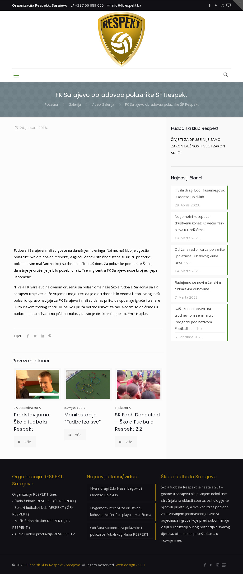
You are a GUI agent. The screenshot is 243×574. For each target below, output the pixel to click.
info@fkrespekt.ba (126, 5)
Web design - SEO (130, 564)
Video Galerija (103, 104)
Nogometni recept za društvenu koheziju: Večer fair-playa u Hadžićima (199, 223)
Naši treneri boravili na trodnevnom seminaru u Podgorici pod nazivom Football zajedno (194, 318)
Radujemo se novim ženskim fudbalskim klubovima (198, 285)
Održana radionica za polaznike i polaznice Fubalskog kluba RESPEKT (200, 256)
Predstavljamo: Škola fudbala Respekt (32, 421)
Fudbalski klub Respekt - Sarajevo (53, 564)
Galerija (75, 104)
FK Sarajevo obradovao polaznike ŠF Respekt (162, 104)
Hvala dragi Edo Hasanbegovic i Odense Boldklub (200, 193)
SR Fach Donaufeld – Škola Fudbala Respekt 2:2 (137, 421)
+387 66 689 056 (89, 5)
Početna (51, 104)
